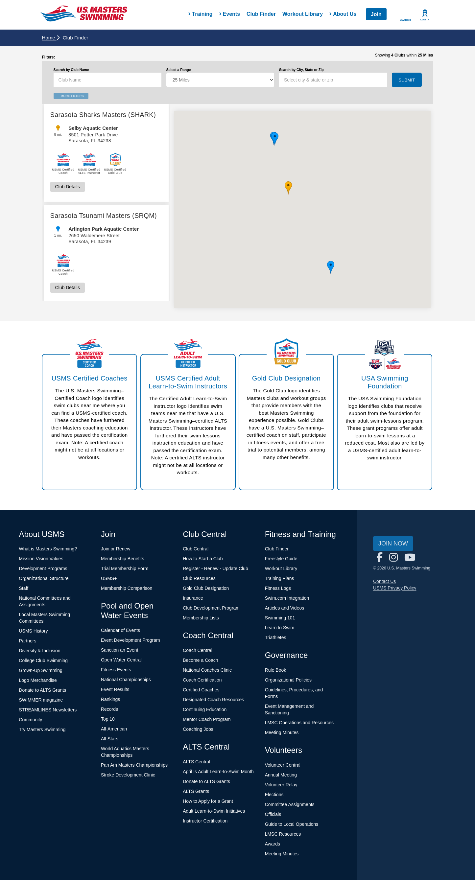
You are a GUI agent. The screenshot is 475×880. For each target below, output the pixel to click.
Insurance (193, 598)
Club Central (195, 548)
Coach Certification (202, 680)
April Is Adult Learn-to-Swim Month (218, 771)
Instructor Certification (205, 820)
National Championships (126, 679)
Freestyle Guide (281, 558)
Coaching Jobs (198, 729)
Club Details (67, 186)
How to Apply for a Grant (208, 801)
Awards (272, 843)
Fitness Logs (278, 588)
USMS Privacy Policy (394, 588)
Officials (273, 814)
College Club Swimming (43, 660)
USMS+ (109, 578)
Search (405, 19)
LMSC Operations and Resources (299, 722)
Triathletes (275, 637)
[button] (288, 188)
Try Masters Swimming (42, 729)
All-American (114, 728)
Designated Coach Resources (213, 699)
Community (30, 719)
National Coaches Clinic (207, 670)
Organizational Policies (288, 680)
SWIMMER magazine (41, 700)
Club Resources (199, 578)
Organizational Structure (44, 578)
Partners (27, 640)
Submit (406, 80)
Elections (274, 794)
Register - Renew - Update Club (215, 568)
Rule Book (275, 670)
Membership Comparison (126, 588)
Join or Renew (116, 548)
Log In (425, 19)
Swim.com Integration (287, 598)
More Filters (72, 96)
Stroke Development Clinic (128, 774)
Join (376, 14)
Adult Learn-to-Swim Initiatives (214, 811)
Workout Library (302, 14)
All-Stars (109, 738)
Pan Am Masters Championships (134, 765)
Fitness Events (116, 669)
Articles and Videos (284, 608)
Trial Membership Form (124, 568)
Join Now (393, 543)
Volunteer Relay (281, 784)
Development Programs (43, 568)
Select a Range (178, 70)
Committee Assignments (290, 804)
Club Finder (261, 14)
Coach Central (197, 650)
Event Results (115, 689)
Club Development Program (211, 608)
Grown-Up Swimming (40, 670)
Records (109, 709)
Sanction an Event (119, 650)
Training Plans (279, 578)
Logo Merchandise (38, 680)
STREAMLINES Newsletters (48, 709)
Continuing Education (204, 709)
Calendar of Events (120, 630)
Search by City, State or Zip (301, 70)
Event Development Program (130, 640)
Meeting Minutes (282, 732)
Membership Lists (201, 617)
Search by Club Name (71, 70)
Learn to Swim (279, 627)
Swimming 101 (280, 617)
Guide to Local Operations (292, 824)
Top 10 (108, 719)
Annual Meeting (281, 774)
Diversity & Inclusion (39, 650)
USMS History (33, 631)
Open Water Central (121, 659)
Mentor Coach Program (207, 719)
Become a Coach (200, 660)
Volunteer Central (282, 765)
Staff (24, 588)
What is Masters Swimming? (48, 548)
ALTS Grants (196, 791)
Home (50, 37)
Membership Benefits (122, 558)
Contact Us (384, 581)
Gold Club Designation (206, 588)
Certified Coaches (201, 689)
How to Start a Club (203, 558)
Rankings (110, 699)
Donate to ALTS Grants (42, 690)
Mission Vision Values (41, 558)
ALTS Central (196, 761)
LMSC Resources (283, 834)
